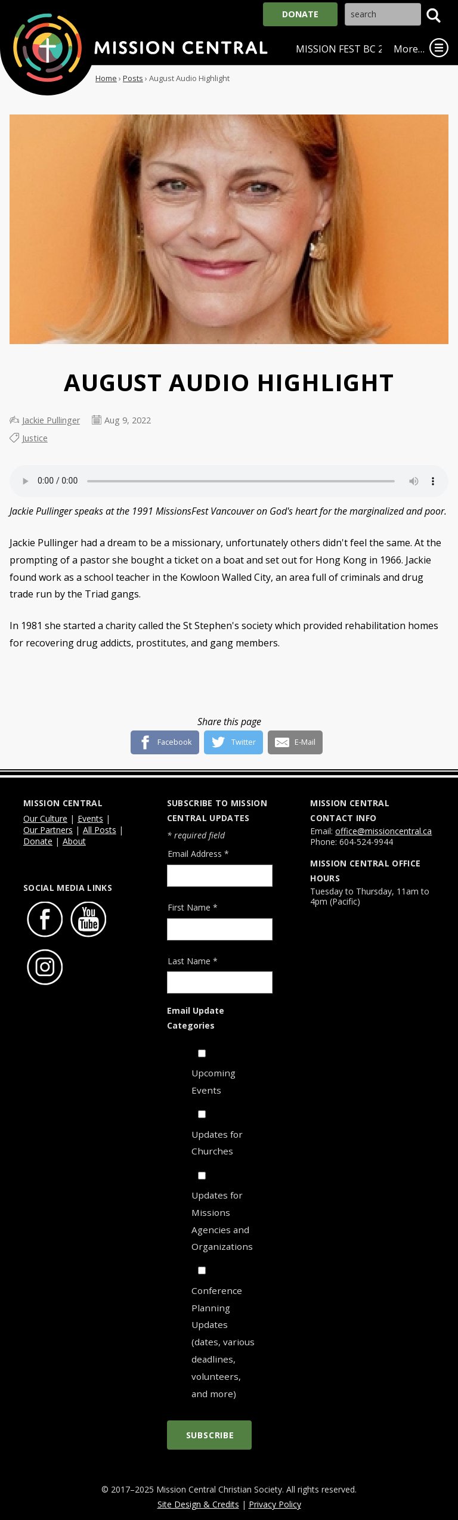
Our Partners (48, 829)
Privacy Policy (275, 1504)
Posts (133, 78)
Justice (35, 438)
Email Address (198, 853)
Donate (300, 14)
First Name (193, 907)
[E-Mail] (295, 737)
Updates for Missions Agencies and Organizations (222, 1221)
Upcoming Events (213, 1081)
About (74, 841)
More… (409, 48)
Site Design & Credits (198, 1504)
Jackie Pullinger (51, 420)
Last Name (193, 961)
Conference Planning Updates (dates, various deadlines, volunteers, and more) (223, 1342)
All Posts (99, 829)
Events (90, 818)
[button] (433, 15)
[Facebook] (165, 737)
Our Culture (45, 818)
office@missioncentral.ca (383, 831)
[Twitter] (233, 737)
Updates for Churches (217, 1142)
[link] (438, 47)
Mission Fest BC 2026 (348, 48)
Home (106, 78)
